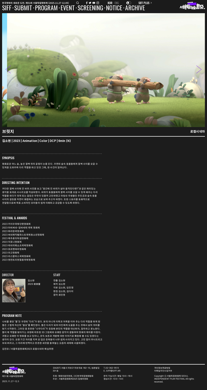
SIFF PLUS (145, 3)
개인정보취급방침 (162, 368)
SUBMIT (23, 8)
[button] (199, 70)
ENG (117, 3)
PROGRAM (46, 8)
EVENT (68, 8)
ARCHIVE (135, 8)
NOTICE (114, 8)
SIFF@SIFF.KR (113, 371)
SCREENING (90, 8)
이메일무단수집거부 (163, 371)
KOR (110, 3)
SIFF (6, 8)
